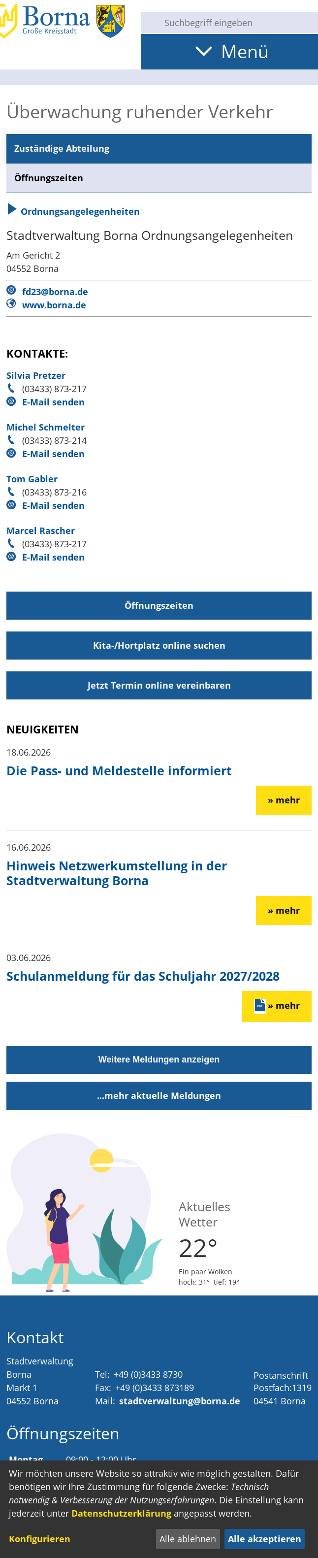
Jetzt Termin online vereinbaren (159, 685)
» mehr (284, 800)
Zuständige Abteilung (61, 148)
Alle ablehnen (187, 1539)
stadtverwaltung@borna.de (179, 1401)
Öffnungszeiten (48, 178)
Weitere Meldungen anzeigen (159, 1059)
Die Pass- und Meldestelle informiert (119, 770)
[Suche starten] (149, 22)
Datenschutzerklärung (121, 1513)
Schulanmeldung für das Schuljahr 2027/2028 (143, 975)
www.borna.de (54, 305)
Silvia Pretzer (35, 375)
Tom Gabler (32, 479)
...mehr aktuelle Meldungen (159, 1095)
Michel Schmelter (45, 427)
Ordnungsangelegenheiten (73, 211)
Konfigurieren (39, 1539)
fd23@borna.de (55, 292)
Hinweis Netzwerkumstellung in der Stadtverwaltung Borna (116, 873)
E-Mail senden (53, 402)
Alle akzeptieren (264, 1539)
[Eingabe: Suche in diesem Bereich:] (237, 22)
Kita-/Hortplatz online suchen (159, 645)
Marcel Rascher (40, 530)
